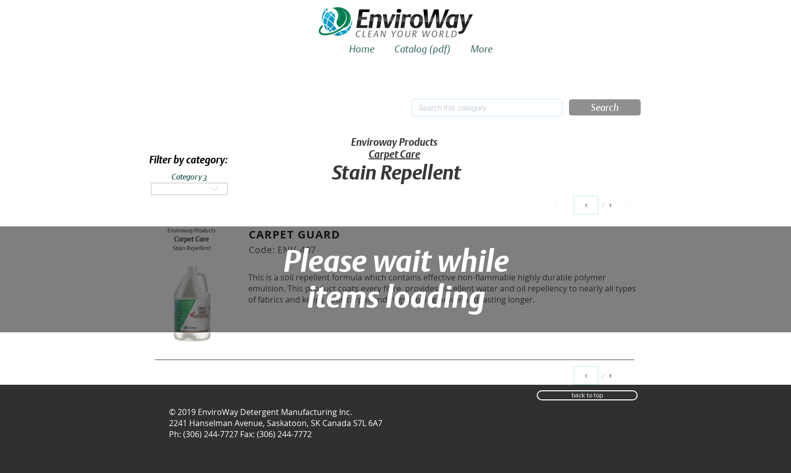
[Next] (629, 205)
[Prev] (555, 205)
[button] (605, 107)
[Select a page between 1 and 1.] (586, 205)
